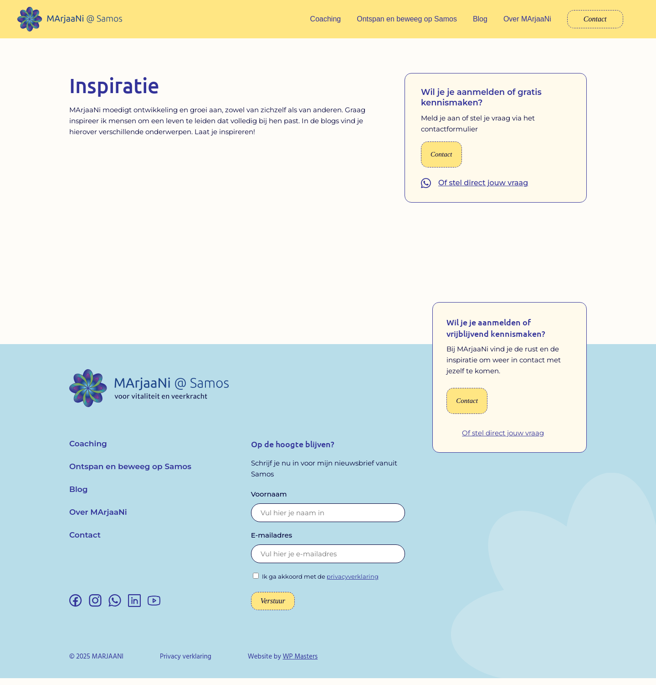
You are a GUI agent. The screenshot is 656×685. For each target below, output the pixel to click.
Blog (480, 19)
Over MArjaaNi (527, 19)
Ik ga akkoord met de (320, 583)
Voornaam (269, 501)
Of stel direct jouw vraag (483, 189)
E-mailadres (271, 542)
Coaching (325, 19)
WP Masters (300, 663)
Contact (595, 19)
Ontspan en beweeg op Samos (407, 19)
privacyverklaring (353, 583)
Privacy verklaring (185, 663)
